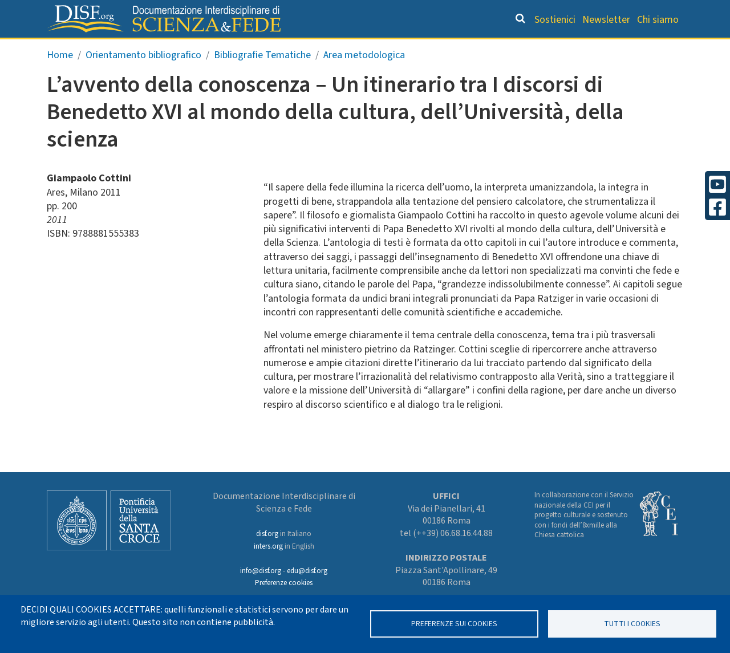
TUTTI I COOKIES (632, 623)
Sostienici (554, 20)
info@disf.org (260, 571)
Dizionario (433, 49)
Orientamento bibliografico (308, 49)
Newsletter (606, 20)
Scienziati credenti (524, 49)
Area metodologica (364, 79)
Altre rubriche (628, 49)
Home (60, 79)
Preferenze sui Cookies (454, 623)
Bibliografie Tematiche (262, 79)
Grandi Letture (169, 49)
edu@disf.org (307, 571)
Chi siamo (658, 20)
